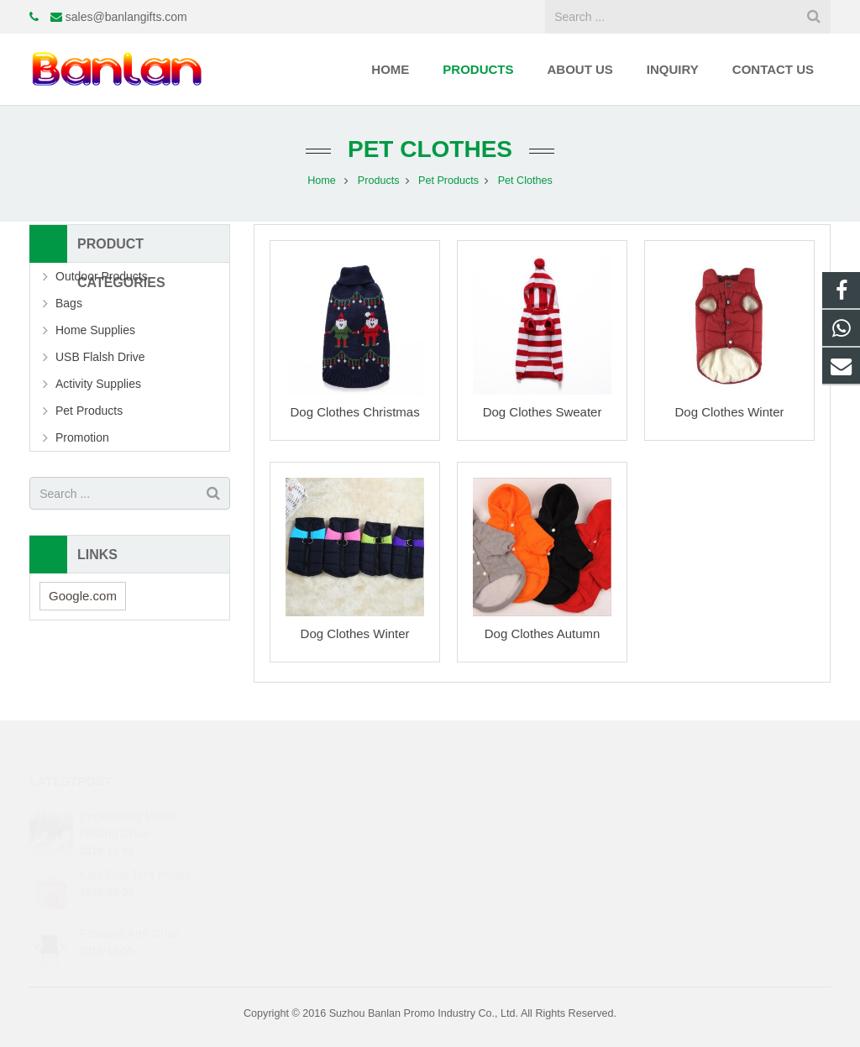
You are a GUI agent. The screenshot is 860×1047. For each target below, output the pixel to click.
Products (379, 180)
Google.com (83, 596)
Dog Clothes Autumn (542, 633)
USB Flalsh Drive (100, 357)
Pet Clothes (430, 149)
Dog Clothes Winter (729, 412)
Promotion (82, 437)
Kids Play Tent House (135, 859)
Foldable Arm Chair (130, 917)
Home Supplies (95, 330)
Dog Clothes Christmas (354, 412)
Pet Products (448, 180)
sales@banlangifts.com (126, 17)
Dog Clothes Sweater (542, 412)
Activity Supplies (98, 383)
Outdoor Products (101, 276)
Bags (68, 303)
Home (321, 180)
